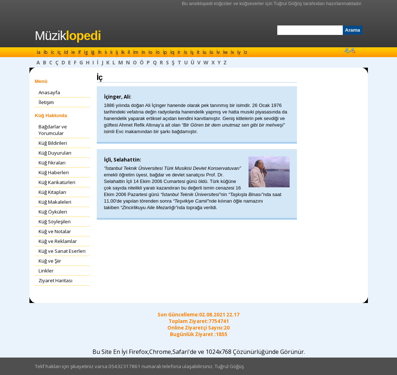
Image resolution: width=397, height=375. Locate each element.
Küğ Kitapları (52, 192)
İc (52, 52)
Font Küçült (352, 50)
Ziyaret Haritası (55, 280)
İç (59, 52)
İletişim (46, 102)
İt (198, 52)
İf (79, 52)
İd (66, 52)
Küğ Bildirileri (53, 143)
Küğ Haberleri (54, 172)
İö (158, 52)
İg (86, 52)
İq (172, 52)
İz (245, 52)
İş (192, 52)
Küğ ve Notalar (55, 231)
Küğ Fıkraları (52, 162)
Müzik (68, 36)
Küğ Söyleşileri (55, 221)
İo (150, 52)
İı (106, 52)
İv (218, 52)
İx (232, 52)
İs (185, 52)
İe (73, 52)
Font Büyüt (346, 50)
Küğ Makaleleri (55, 202)
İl (129, 52)
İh (100, 52)
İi (111, 52)
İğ (93, 52)
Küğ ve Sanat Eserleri (62, 251)
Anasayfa (49, 92)
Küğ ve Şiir (50, 261)
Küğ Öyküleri (53, 211)
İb (46, 52)
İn (143, 52)
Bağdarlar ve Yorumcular (53, 129)
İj (117, 52)
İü (211, 52)
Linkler (46, 270)
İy (239, 52)
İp (165, 52)
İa (38, 52)
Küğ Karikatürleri (57, 182)
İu (204, 52)
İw (225, 52)
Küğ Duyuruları (55, 152)
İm (135, 52)
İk (122, 52)
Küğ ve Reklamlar (58, 241)
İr (179, 52)
